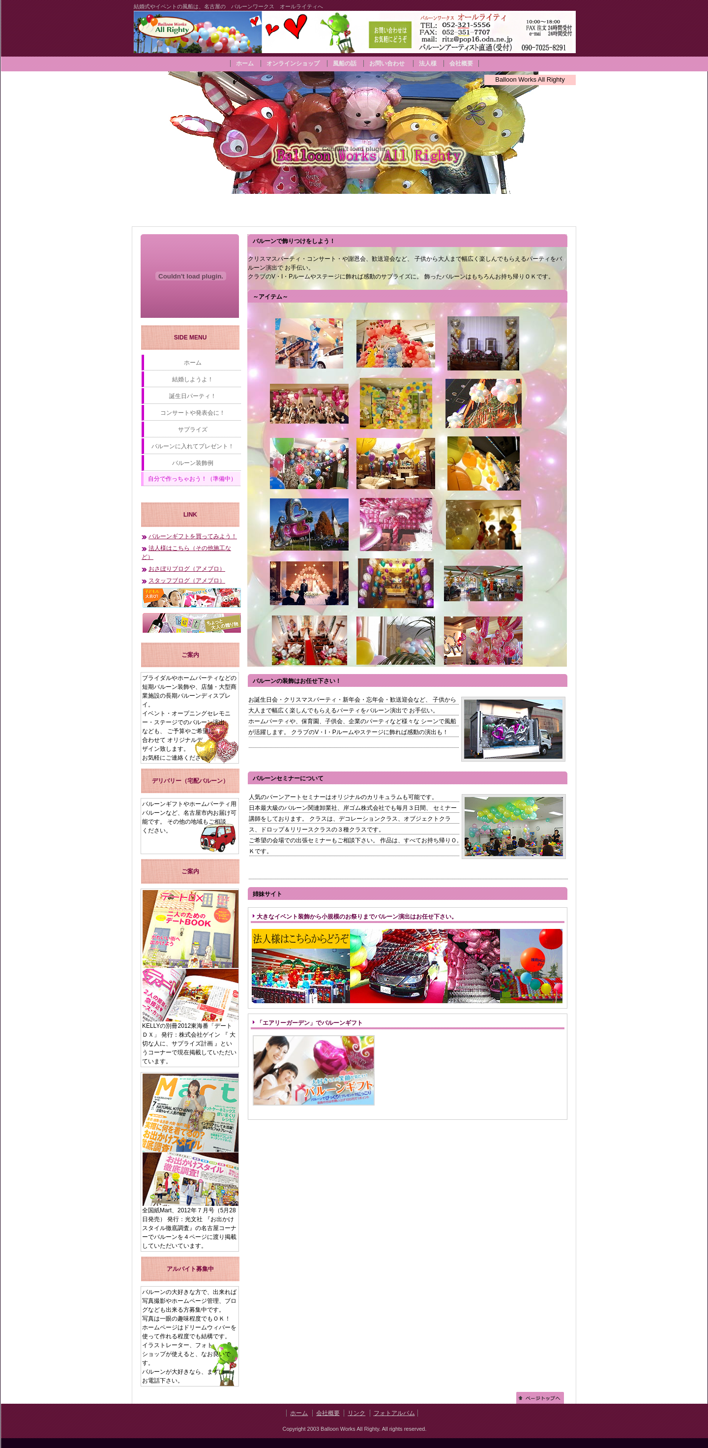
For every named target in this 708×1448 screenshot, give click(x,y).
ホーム (245, 63)
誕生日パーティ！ (192, 396)
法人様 (428, 63)
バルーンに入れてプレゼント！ (192, 446)
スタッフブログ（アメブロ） (186, 580)
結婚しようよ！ (192, 379)
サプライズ (192, 429)
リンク (356, 1413)
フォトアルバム (394, 1413)
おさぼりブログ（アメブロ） (186, 568)
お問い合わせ (387, 63)
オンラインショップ (293, 63)
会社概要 (461, 63)
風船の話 (344, 63)
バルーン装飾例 (192, 463)
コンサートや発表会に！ (192, 412)
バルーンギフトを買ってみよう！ (192, 536)
